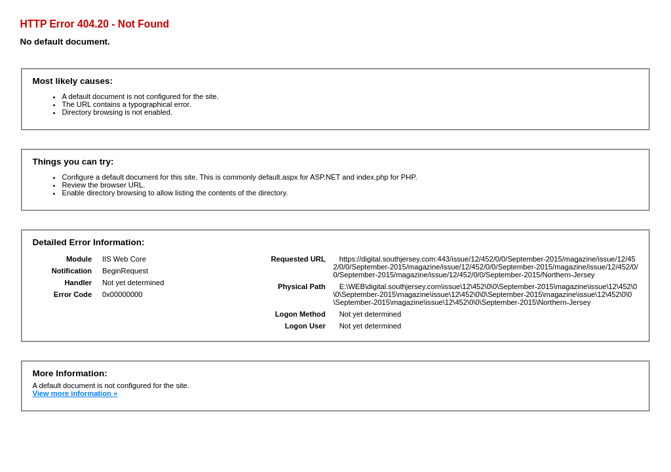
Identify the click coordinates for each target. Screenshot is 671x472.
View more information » (74, 393)
